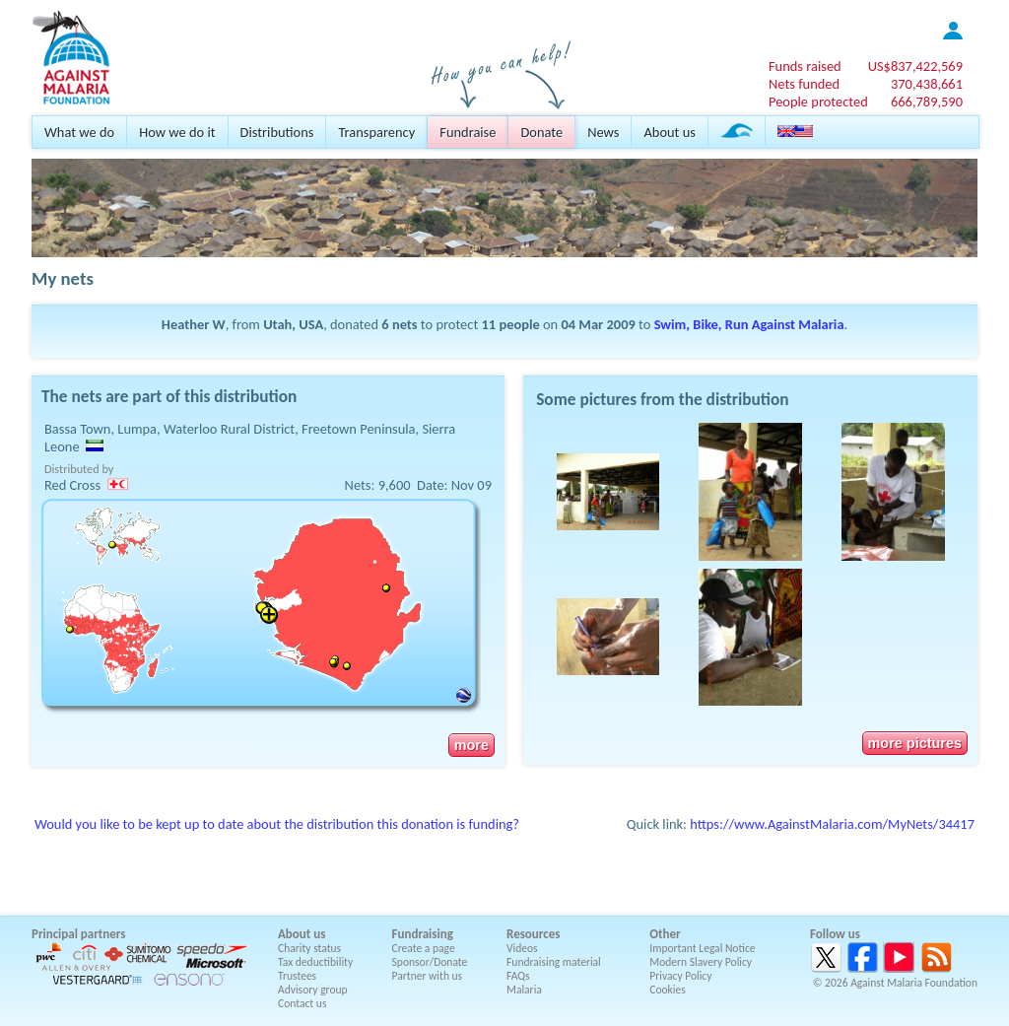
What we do (79, 132)
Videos (522, 948)
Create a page (423, 948)
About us (669, 132)
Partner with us (427, 976)
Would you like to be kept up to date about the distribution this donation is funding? (276, 824)
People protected (818, 101)
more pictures (915, 743)
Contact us (302, 1003)
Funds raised (805, 66)
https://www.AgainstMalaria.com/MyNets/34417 (832, 824)
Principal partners (78, 933)
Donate (541, 132)
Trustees (297, 976)
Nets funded (804, 84)
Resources (533, 933)
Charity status (309, 948)
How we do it (177, 132)
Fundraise (467, 132)
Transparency (376, 132)
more (471, 745)
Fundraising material (553, 962)
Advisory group (313, 989)
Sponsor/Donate (430, 962)
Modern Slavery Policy (700, 962)
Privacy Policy (680, 976)
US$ (915, 66)
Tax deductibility (315, 962)
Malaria (524, 989)
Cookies (667, 989)
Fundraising (422, 933)
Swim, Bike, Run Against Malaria (749, 324)
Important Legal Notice (702, 948)
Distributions (277, 132)
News (603, 132)
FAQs (518, 976)
